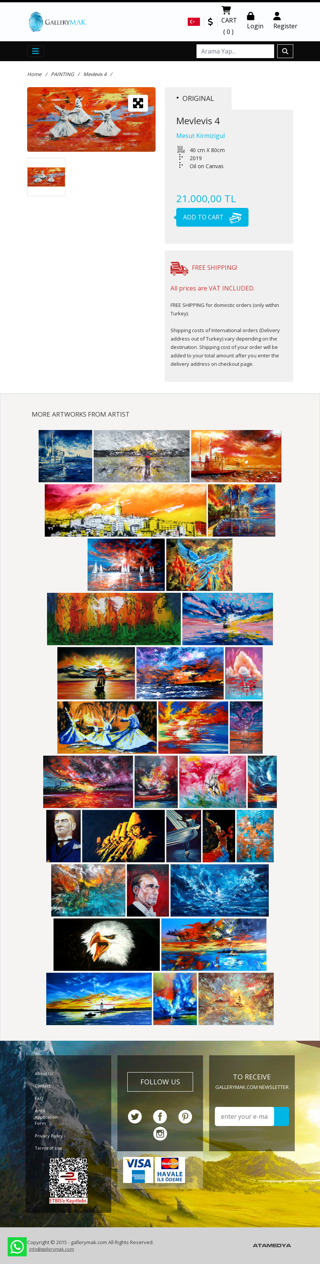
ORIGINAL (195, 98)
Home (34, 74)
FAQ (39, 1098)
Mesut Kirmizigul (200, 135)
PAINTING (62, 74)
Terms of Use (48, 1148)
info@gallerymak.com (51, 1249)
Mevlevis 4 (94, 74)
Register (285, 21)
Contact (42, 1086)
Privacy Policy (49, 1136)
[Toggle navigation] (35, 51)
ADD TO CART (209, 217)
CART (229, 21)
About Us (44, 1073)
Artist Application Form (46, 1117)
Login (255, 21)
